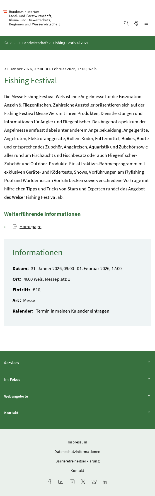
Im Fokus (77, 379)
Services (77, 362)
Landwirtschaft (35, 42)
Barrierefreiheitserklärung (77, 461)
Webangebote (77, 396)
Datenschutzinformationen (77, 451)
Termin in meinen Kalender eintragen (72, 311)
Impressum (77, 442)
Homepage (27, 226)
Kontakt (77, 412)
